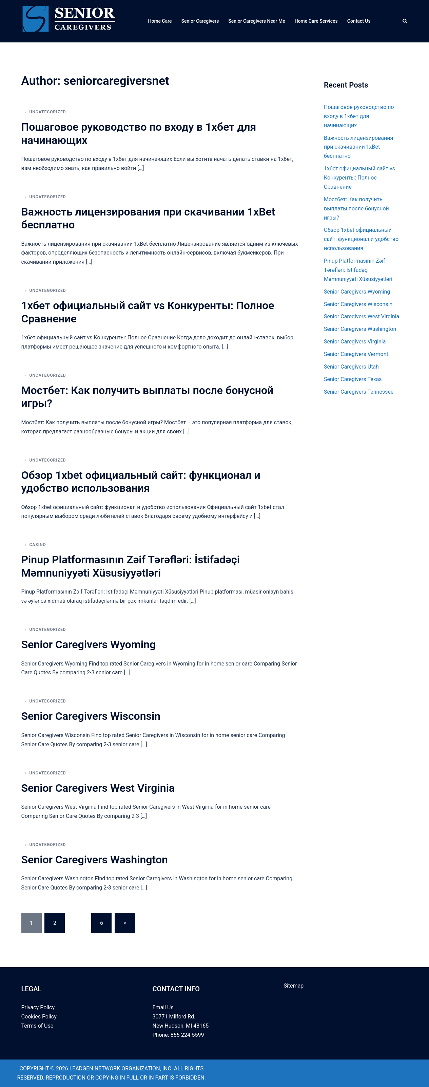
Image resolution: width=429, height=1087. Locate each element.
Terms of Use (37, 1026)
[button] (405, 21)
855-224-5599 (186, 1035)
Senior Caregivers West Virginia (98, 788)
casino (38, 544)
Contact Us (359, 21)
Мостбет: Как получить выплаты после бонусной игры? (356, 208)
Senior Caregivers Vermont (356, 354)
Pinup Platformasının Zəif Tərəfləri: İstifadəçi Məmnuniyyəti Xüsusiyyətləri (130, 566)
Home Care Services (316, 21)
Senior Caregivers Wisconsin (91, 716)
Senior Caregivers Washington (94, 859)
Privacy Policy (38, 1007)
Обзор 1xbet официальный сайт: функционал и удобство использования (140, 481)
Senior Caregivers (200, 21)
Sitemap (294, 985)
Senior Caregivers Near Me (256, 21)
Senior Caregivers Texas (353, 379)
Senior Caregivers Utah (351, 366)
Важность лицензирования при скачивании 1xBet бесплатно (358, 147)
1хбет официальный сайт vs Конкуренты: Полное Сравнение (359, 177)
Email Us (163, 1007)
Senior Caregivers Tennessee (358, 392)
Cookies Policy (39, 1016)
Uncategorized (48, 112)
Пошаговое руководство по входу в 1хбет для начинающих (359, 116)
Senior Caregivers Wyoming (88, 644)
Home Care (160, 21)
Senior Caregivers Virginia (355, 341)
